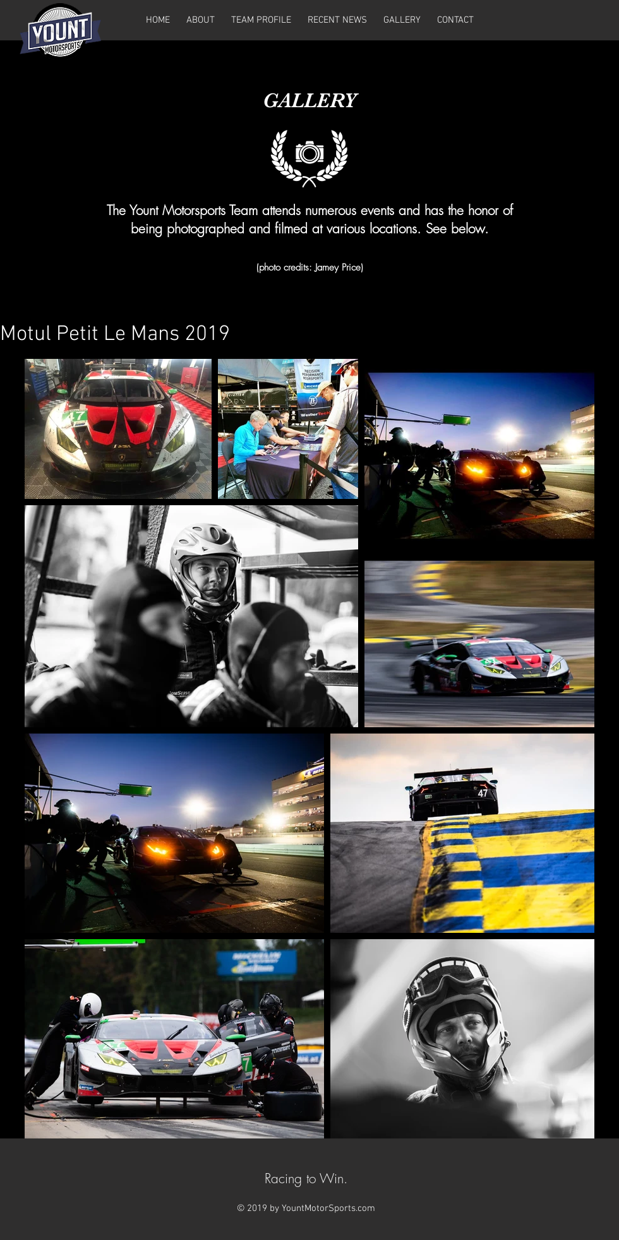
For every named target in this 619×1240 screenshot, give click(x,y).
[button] (402, 20)
